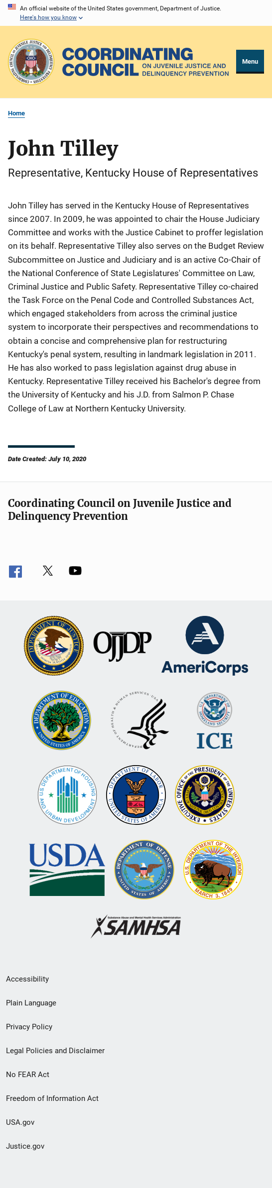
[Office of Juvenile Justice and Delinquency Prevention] (122, 647)
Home (16, 113)
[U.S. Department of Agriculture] (67, 870)
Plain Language (31, 1002)
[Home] (145, 62)
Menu (250, 61)
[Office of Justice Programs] (31, 62)
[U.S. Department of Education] (61, 721)
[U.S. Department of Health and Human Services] (140, 721)
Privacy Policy (29, 1026)
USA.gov (20, 1122)
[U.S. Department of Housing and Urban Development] (67, 796)
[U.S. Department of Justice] (54, 647)
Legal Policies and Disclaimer (55, 1050)
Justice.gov (25, 1146)
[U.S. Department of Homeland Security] (214, 721)
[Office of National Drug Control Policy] (205, 796)
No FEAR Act (27, 1074)
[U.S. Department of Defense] (144, 870)
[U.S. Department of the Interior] (213, 870)
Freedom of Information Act (52, 1098)
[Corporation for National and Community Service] (204, 647)
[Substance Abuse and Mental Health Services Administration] (136, 927)
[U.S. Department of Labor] (136, 796)
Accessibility (27, 979)
